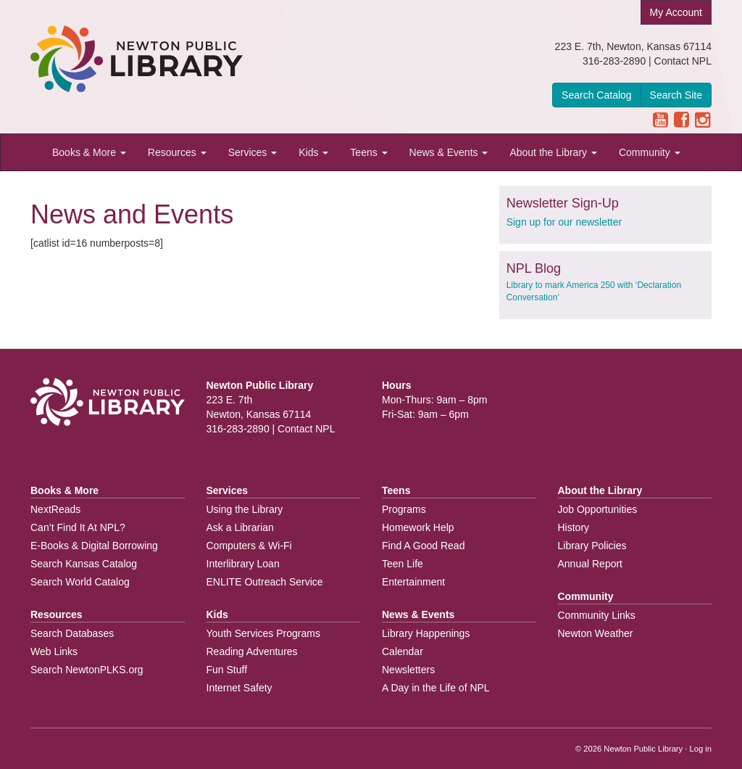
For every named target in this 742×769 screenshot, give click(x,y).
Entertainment (413, 582)
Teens (368, 152)
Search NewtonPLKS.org (86, 669)
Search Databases (72, 633)
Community (649, 152)
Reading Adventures (252, 651)
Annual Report (590, 563)
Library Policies (592, 545)
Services (253, 152)
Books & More (89, 152)
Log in (701, 748)
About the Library (553, 152)
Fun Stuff (227, 669)
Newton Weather (595, 633)
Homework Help (418, 527)
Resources (177, 152)
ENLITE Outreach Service (265, 582)
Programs (404, 509)
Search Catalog (597, 95)
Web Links (54, 651)
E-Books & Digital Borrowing (94, 545)
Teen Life (402, 563)
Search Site (676, 95)
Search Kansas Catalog (83, 563)
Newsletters (408, 669)
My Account (676, 12)
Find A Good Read (423, 545)
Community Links (596, 615)
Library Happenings (426, 633)
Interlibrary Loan (243, 563)
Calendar (402, 651)
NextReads (55, 509)
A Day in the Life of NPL (436, 688)
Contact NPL (683, 61)
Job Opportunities (598, 509)
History (574, 527)
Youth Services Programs (263, 633)
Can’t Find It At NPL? (77, 527)
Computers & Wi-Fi (249, 545)
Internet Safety (239, 688)
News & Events (448, 152)
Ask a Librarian (240, 527)
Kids (313, 152)
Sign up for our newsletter (564, 222)
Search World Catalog (80, 582)
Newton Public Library (643, 748)
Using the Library (245, 509)
